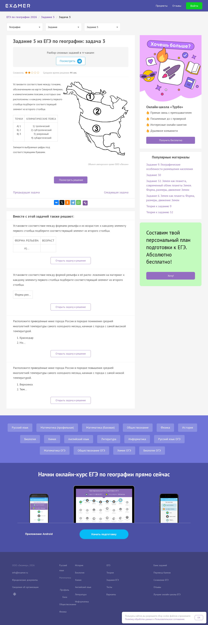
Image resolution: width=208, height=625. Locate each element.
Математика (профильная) (57, 427)
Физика (165, 427)
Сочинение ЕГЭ (161, 579)
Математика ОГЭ (54, 450)
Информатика (137, 439)
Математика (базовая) (100, 427)
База (65, 597)
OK (198, 617)
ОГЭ (108, 565)
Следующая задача (116, 192)
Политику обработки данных (139, 619)
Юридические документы (25, 579)
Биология (30, 439)
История (187, 427)
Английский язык (78, 439)
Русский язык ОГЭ (169, 439)
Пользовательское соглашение (169, 619)
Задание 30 (153, 175)
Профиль (64, 589)
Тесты (109, 587)
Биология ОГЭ (152, 450)
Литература (108, 439)
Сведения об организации (25, 587)
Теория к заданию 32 (159, 212)
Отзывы (157, 587)
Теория (110, 572)
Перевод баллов (162, 572)
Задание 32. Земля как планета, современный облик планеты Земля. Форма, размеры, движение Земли (168, 185)
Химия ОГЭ (124, 450)
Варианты (111, 594)
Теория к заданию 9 (158, 206)
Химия (52, 439)
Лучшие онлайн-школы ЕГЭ (167, 594)
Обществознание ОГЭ (91, 450)
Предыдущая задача (26, 192)
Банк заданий (160, 565)
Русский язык (20, 427)
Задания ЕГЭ (112, 579)
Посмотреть (71, 61)
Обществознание (138, 427)
